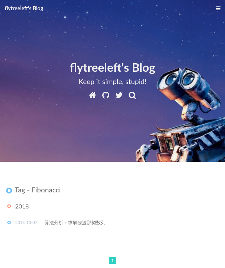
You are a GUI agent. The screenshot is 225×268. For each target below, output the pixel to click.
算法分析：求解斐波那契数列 (75, 223)
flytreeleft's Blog (24, 8)
